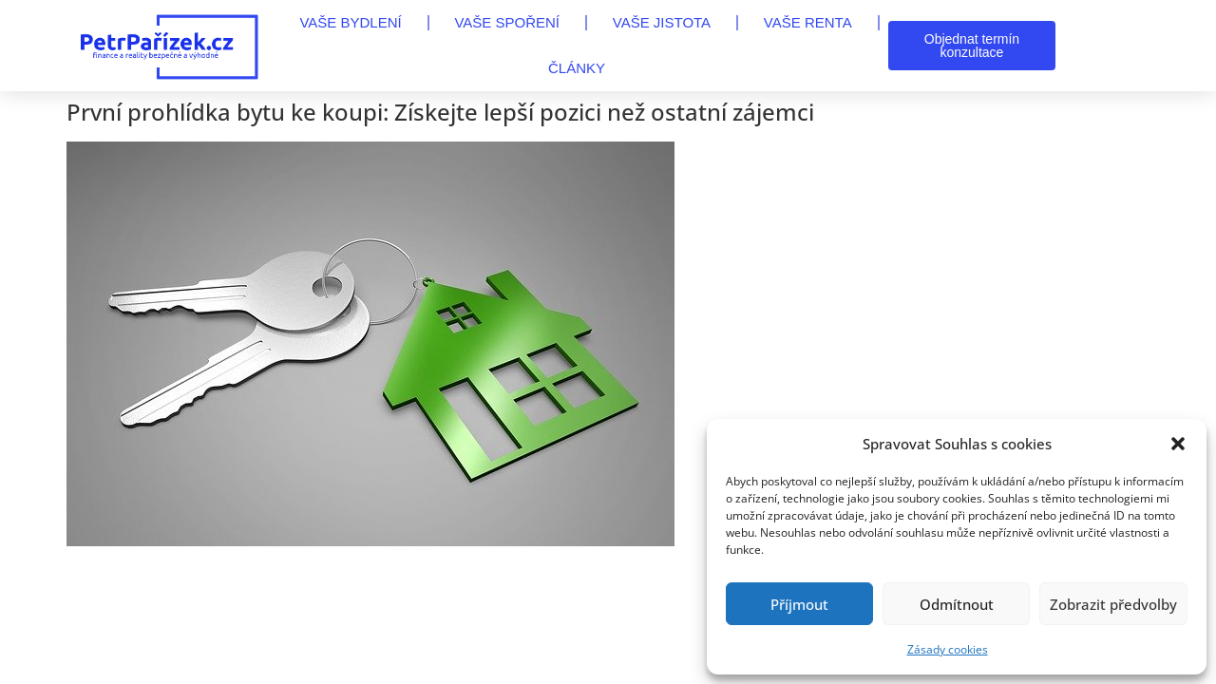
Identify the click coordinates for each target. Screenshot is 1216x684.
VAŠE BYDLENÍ (350, 22)
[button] (1178, 443)
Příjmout (799, 604)
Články (576, 68)
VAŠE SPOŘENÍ (507, 22)
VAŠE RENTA (808, 22)
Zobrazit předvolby (1113, 604)
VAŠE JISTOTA (662, 22)
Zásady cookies (947, 649)
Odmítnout (957, 604)
